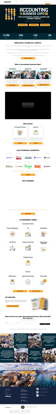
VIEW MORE (28, 174)
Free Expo (31, 3)
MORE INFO (20, 143)
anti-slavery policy (17, 410)
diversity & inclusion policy (17, 411)
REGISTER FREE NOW (22, 24)
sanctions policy (28, 411)
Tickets (46, 1)
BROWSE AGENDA (34, 24)
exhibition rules (11, 411)
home (28, 3)
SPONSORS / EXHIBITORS (28, 85)
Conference (35, 3)
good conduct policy (12, 410)
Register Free (48, 3)
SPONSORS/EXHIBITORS (45, 24)
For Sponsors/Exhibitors (41, 3)
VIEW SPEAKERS (12, 85)
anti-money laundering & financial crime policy (25, 410)
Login (48, 1)
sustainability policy (23, 411)
